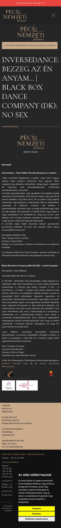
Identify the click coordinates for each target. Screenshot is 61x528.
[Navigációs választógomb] (53, 15)
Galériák (6, 406)
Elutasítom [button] (36, 514)
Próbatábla (7, 432)
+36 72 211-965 (9, 468)
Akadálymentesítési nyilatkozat (17, 423)
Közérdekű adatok (10, 420)
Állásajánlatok (9, 417)
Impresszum (7, 412)
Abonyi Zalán (30, 152)
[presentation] (30, 141)
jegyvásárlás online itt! (30, 3)
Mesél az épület (9, 444)
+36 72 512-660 (17, 458)
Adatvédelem (8, 435)
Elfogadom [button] (36, 508)
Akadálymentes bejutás (13, 441)
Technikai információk (12, 429)
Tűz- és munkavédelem (12, 447)
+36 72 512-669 (9, 471)
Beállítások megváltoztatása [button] (36, 519)
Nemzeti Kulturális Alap (14, 363)
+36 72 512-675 (9, 474)
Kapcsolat (7, 409)
